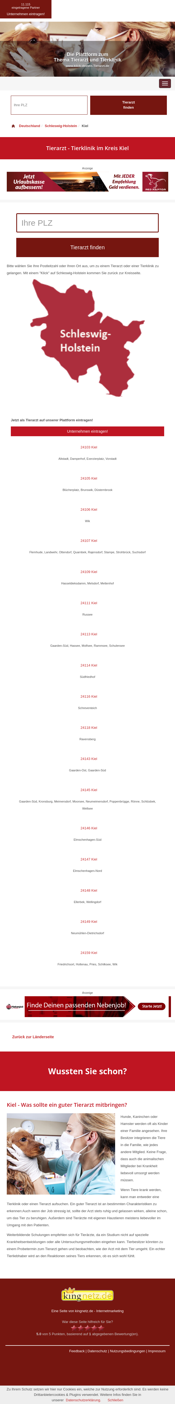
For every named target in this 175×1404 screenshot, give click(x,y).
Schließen (115, 1400)
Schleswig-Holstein (61, 126)
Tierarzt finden (128, 104)
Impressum (157, 1351)
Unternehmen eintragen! (87, 431)
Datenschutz (97, 1351)
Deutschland (25, 126)
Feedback (77, 1351)
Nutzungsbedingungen (127, 1351)
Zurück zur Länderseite (33, 1037)
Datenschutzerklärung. (83, 1400)
